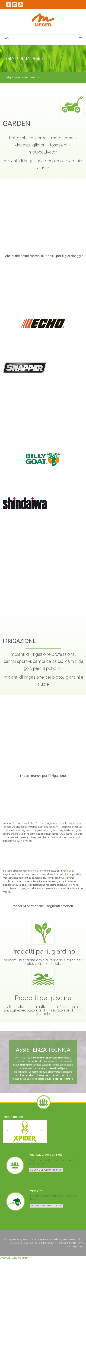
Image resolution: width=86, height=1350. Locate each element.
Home (17, 77)
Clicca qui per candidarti (46, 1170)
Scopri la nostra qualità (46, 1205)
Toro (67, 874)
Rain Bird (35, 823)
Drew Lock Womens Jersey (14, 1258)
